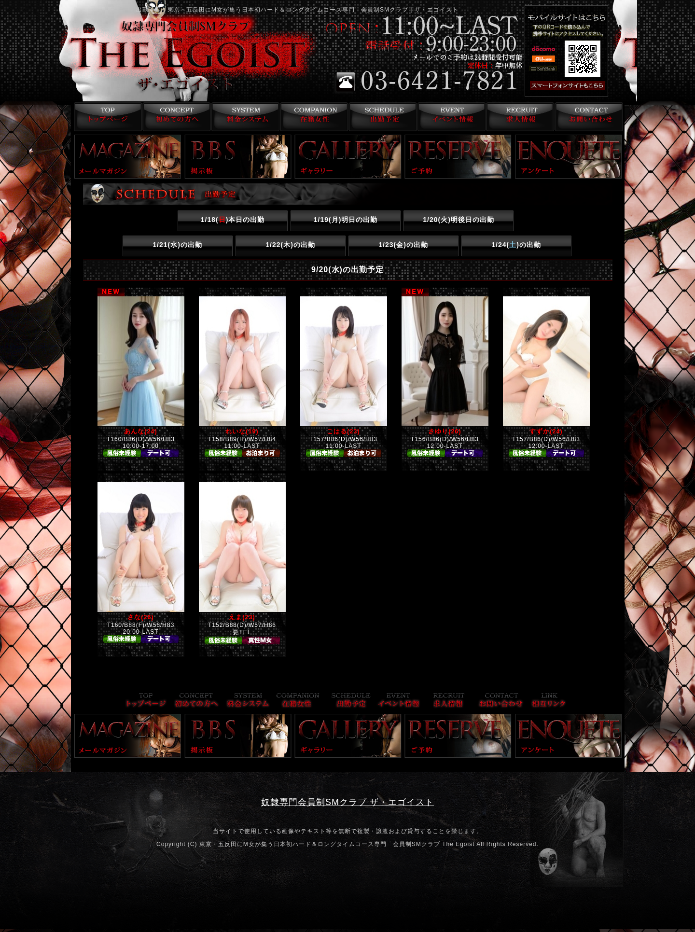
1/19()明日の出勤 (346, 219)
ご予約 (458, 157)
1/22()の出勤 (290, 245)
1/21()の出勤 (177, 245)
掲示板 (238, 157)
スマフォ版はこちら (580, 86)
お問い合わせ (588, 116)
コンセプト (174, 116)
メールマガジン (127, 157)
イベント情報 (450, 116)
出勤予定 (381, 116)
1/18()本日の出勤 (233, 219)
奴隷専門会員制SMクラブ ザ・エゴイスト (347, 802)
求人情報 (519, 116)
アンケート (568, 157)
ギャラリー (348, 157)
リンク (549, 701)
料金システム (243, 116)
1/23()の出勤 (403, 245)
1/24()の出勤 (516, 245)
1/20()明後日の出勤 (458, 219)
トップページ (105, 116)
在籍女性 (312, 116)
